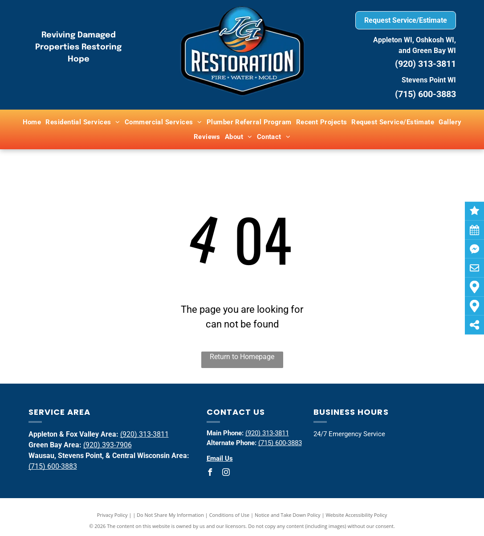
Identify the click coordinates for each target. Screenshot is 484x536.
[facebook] (210, 473)
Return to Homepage (242, 356)
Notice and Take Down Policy (288, 514)
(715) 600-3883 (52, 466)
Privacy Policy (112, 514)
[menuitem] (32, 122)
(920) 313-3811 (425, 63)
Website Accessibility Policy (356, 514)
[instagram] (226, 473)
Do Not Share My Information (170, 514)
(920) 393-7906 (107, 445)
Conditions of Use (229, 514)
